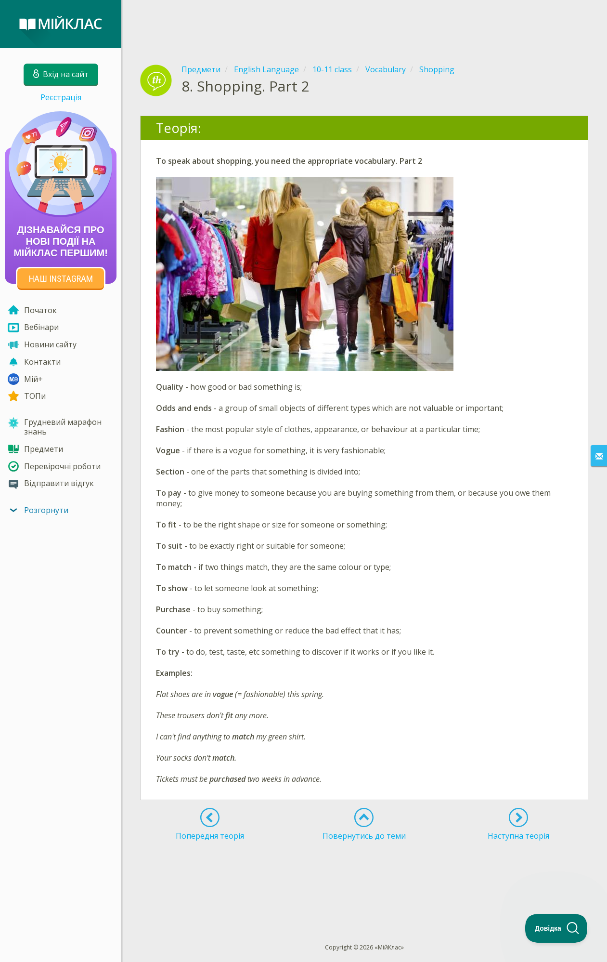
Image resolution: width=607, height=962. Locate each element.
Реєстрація (60, 97)
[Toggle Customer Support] (556, 928)
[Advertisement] (364, 24)
